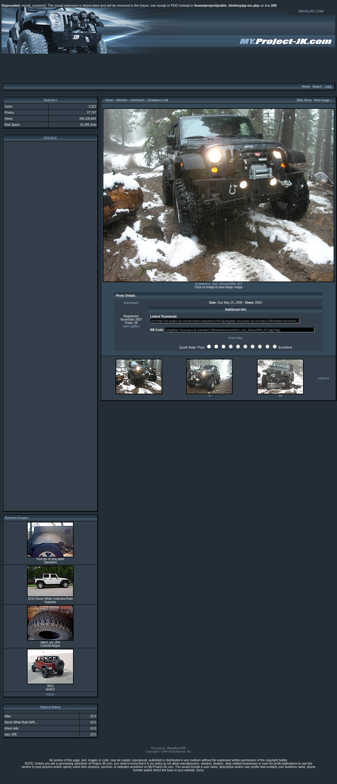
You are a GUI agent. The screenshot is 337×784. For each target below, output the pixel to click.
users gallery (131, 326)
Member (122, 100)
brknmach (137, 100)
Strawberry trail (158, 100)
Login (328, 86)
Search (317, 86)
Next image (322, 100)
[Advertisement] (168, 67)
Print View (235, 338)
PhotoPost (173, 748)
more (50, 694)
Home (306, 86)
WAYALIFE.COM (311, 11)
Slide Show (304, 100)
